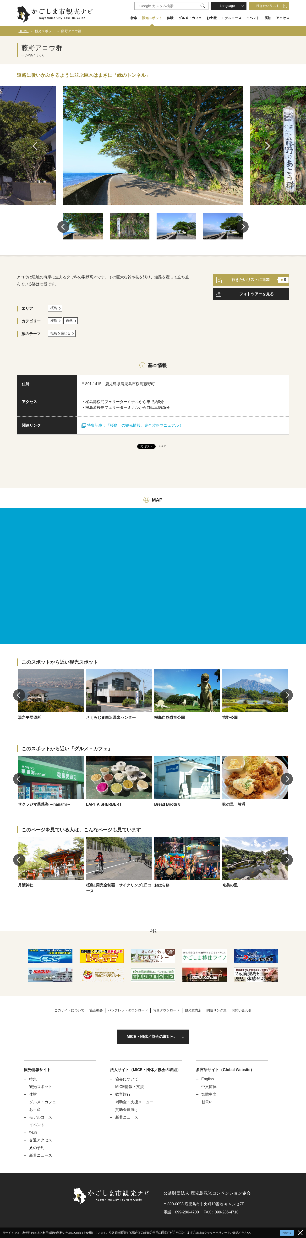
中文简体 (209, 1087)
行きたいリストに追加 (252, 280)
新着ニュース (40, 1155)
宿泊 (267, 18)
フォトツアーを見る (256, 294)
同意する (287, 1233)
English (207, 1079)
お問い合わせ (242, 1010)
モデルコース (231, 18)
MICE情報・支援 (129, 1087)
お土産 (212, 18)
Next (269, 146)
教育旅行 (123, 1094)
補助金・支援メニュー (134, 1102)
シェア (162, 446)
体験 (170, 18)
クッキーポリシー (215, 1232)
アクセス (282, 18)
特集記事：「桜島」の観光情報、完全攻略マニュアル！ (132, 425)
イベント (253, 18)
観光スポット (152, 18)
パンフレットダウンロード (128, 1010)
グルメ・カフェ (190, 18)
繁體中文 (209, 1094)
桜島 (53, 308)
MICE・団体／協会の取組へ (151, 1037)
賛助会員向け (126, 1110)
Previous (37, 146)
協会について (126, 1079)
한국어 (207, 1102)
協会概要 (96, 1010)
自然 (69, 320)
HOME (24, 31)
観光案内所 (193, 1010)
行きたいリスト (267, 6)
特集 (134, 18)
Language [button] (227, 6)
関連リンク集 (217, 1010)
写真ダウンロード (166, 1010)
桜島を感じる (60, 333)
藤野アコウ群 (71, 31)
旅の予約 (36, 1148)
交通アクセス (40, 1140)
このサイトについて (69, 1010)
